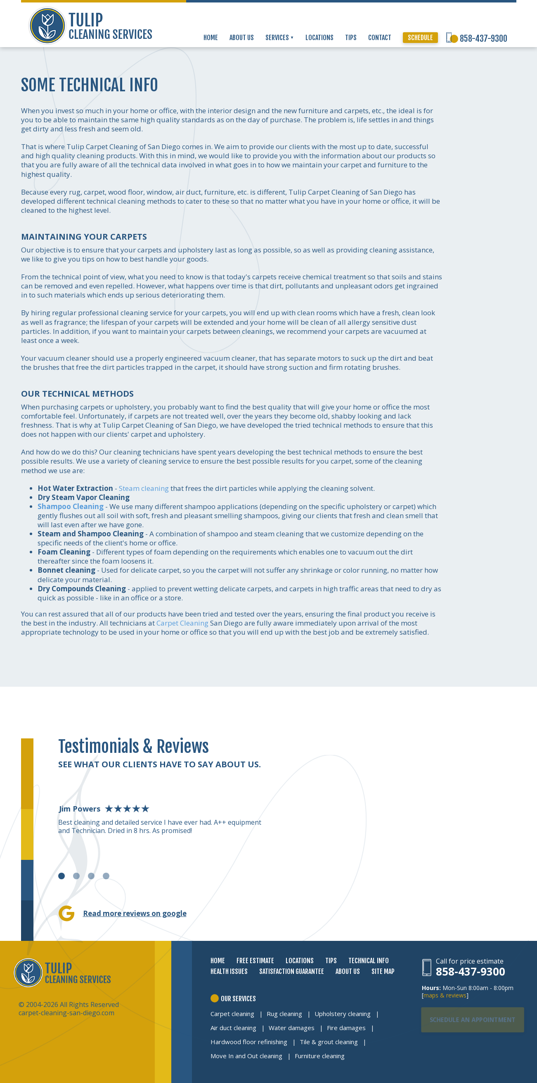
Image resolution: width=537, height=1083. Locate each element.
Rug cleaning (284, 1013)
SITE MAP (383, 971)
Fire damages (346, 1027)
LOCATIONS (319, 37)
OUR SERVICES (238, 999)
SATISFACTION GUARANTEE (291, 971)
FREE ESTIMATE (255, 960)
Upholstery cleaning (343, 1013)
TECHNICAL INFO (368, 960)
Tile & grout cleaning (329, 1042)
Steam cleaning (144, 488)
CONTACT (379, 37)
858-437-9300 (483, 38)
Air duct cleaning (233, 1027)
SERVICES (279, 37)
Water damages (292, 1027)
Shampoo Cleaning (71, 506)
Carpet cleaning (232, 1013)
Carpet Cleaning (182, 623)
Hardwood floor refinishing (249, 1042)
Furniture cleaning (320, 1056)
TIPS (351, 37)
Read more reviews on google (135, 913)
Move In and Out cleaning (246, 1056)
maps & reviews (444, 995)
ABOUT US (241, 37)
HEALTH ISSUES (229, 971)
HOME (210, 37)
